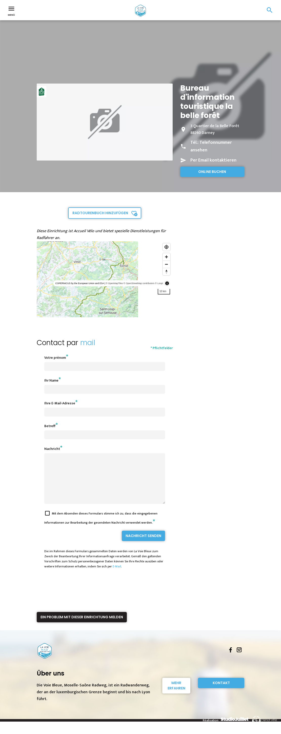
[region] (105, 279)
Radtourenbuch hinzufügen (100, 212)
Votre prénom (55, 358)
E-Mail (117, 575)
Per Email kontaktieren (213, 160)
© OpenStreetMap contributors (139, 283)
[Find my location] (166, 247)
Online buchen (212, 171)
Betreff (49, 426)
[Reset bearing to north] (166, 271)
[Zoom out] (166, 264)
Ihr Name (51, 380)
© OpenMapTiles (114, 283)
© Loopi (159, 283)
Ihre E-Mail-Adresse (59, 403)
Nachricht (52, 449)
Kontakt (221, 692)
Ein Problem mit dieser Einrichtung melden (82, 626)
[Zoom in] (166, 257)
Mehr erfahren (176, 694)
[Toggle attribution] (167, 283)
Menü (11, 10)
